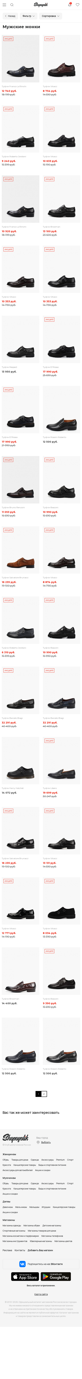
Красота (7, 1165)
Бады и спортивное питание (52, 1165)
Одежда (35, 1159)
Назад (11, 16)
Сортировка (49, 16)
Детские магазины (51, 1225)
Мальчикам (21, 1207)
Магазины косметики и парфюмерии (21, 1235)
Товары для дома (19, 1159)
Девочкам (8, 1207)
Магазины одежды (12, 1225)
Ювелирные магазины (41, 1241)
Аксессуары (47, 1159)
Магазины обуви (32, 1225)
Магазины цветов (63, 1241)
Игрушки (46, 1207)
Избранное (77, 5)
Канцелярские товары (25, 1165)
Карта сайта (41, 1294)
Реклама (7, 1250)
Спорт (70, 1159)
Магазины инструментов (15, 1241)
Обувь (6, 1159)
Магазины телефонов (52, 1235)
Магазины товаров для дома (42, 1230)
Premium (60, 1159)
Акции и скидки (42, 1170)
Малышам (34, 1207)
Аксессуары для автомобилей (18, 1170)
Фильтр (27, 16)
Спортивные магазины (14, 1230)
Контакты (20, 1250)
